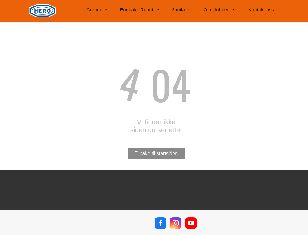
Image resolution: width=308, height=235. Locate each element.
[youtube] (191, 223)
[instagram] (175, 223)
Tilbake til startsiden (156, 153)
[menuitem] (97, 9)
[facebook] (160, 223)
